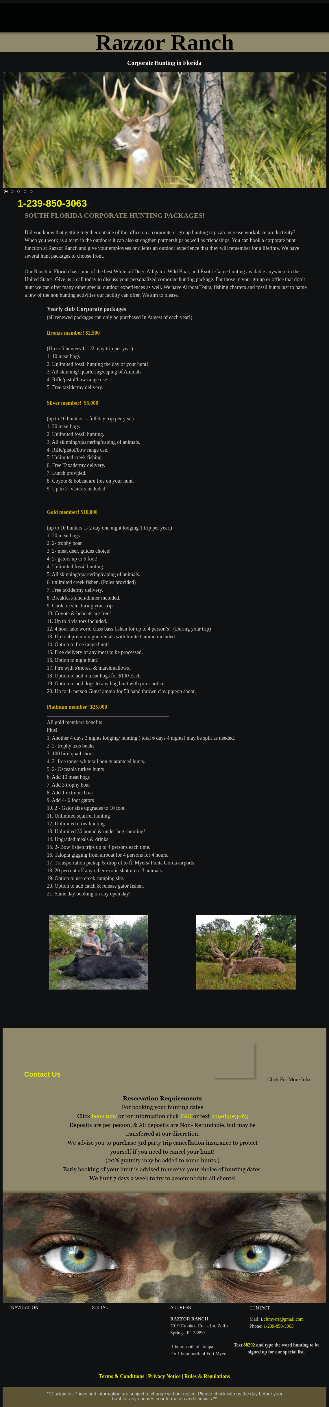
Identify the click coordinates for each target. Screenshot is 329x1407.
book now (104, 1116)
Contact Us (42, 1074)
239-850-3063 (229, 1116)
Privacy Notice (164, 1376)
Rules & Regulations (207, 1376)
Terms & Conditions (121, 1376)
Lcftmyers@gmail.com (282, 1319)
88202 (249, 1344)
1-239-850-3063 (52, 203)
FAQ (186, 1116)
